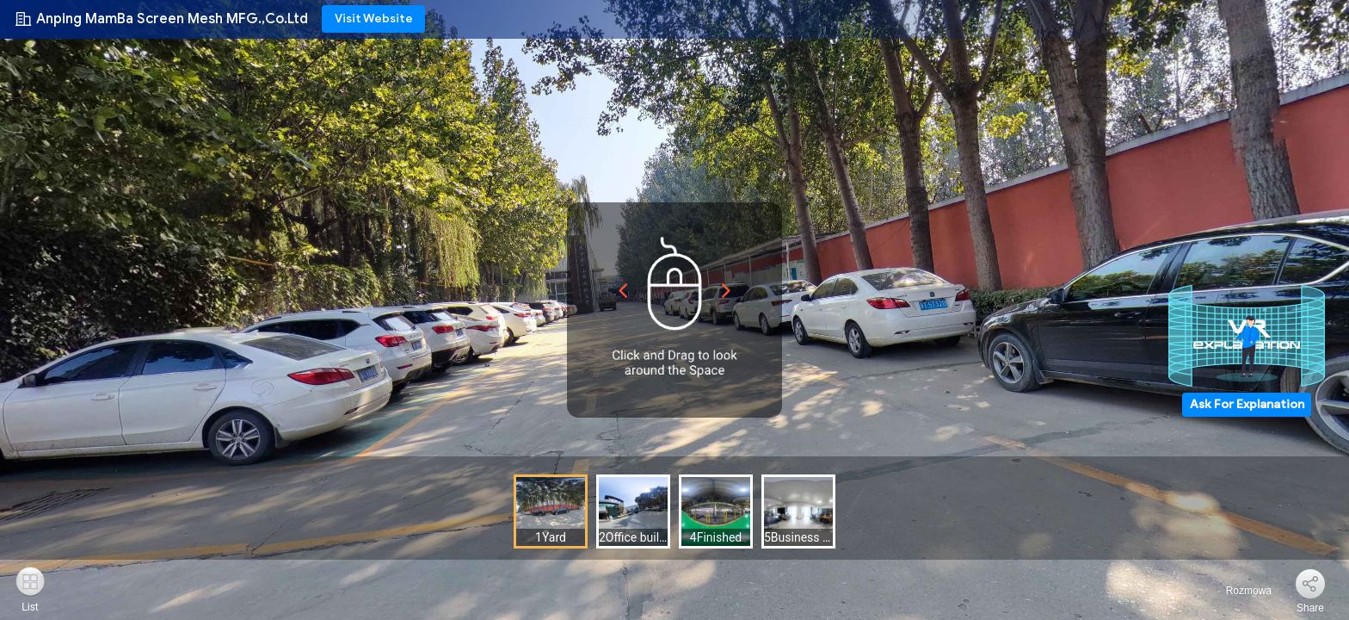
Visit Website (374, 18)
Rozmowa (1238, 590)
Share (1310, 608)
